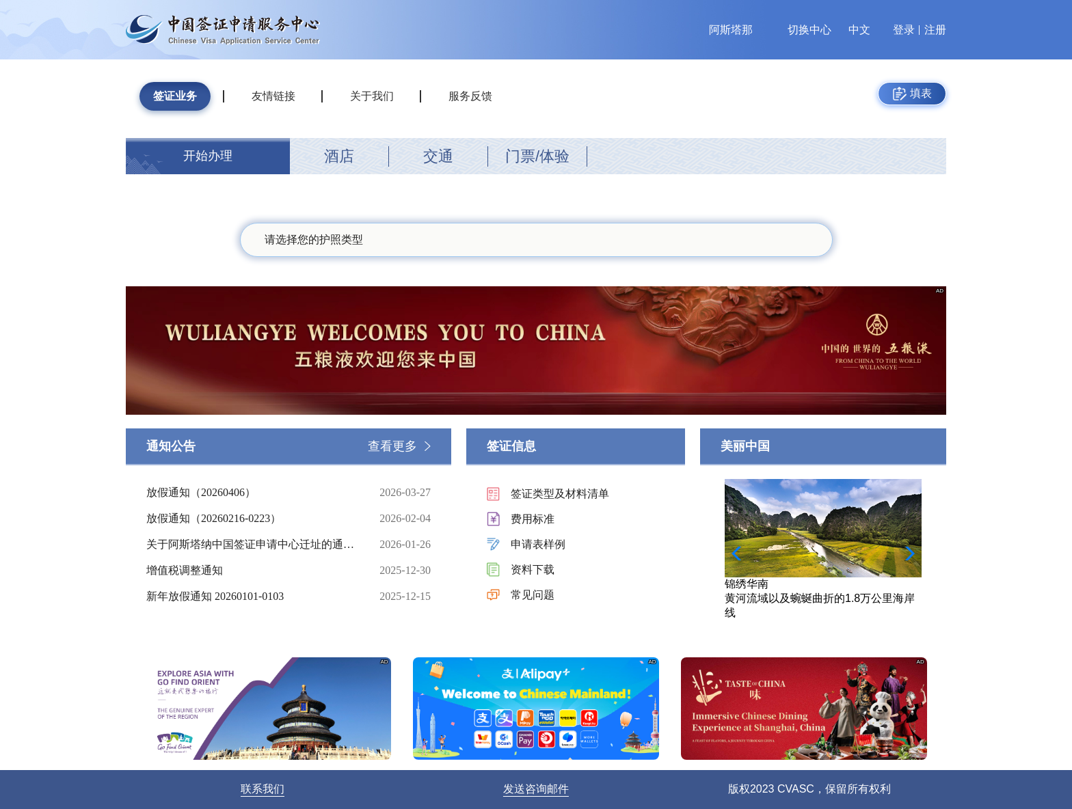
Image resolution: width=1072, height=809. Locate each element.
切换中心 (809, 30)
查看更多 (392, 446)
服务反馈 (470, 96)
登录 (904, 30)
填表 (912, 93)
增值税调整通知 (252, 570)
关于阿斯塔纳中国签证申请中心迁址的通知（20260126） (252, 544)
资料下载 (532, 569)
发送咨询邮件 (536, 789)
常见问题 (532, 595)
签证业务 (175, 96)
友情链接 (273, 96)
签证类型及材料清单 (560, 493)
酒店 (339, 156)
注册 (935, 30)
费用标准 (532, 519)
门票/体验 (537, 156)
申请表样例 (538, 544)
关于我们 (372, 96)
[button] (905, 553)
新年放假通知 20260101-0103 (252, 596)
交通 (438, 156)
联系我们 (262, 789)
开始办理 (207, 156)
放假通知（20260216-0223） (252, 518)
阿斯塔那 (731, 30)
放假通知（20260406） (252, 492)
